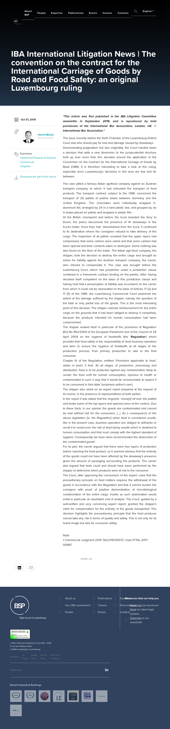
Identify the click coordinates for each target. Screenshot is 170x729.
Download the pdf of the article (38, 177)
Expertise (57, 13)
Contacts (123, 13)
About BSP (28, 13)
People (41, 13)
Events (93, 13)
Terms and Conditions (55, 657)
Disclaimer (14, 656)
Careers (107, 13)
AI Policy (25, 657)
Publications (76, 13)
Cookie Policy (34, 657)
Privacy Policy (44, 657)
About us (70, 598)
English (147, 11)
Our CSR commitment (77, 605)
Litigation (25, 166)
